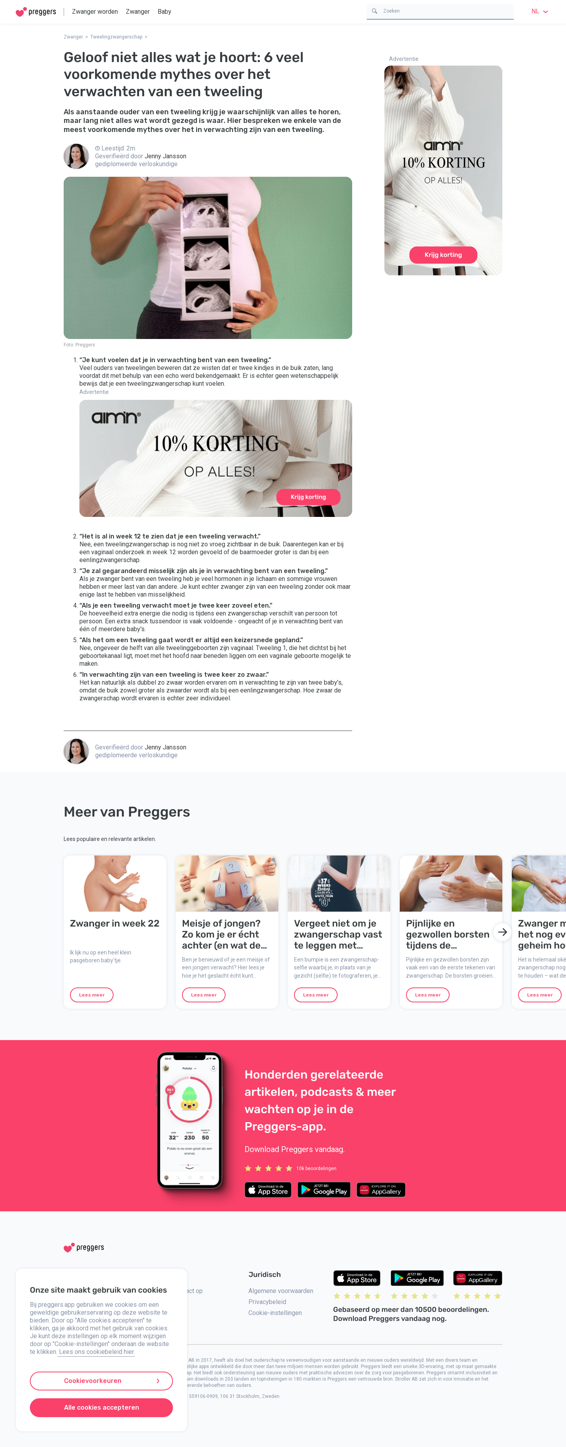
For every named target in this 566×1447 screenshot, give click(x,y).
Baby (164, 11)
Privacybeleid (267, 1302)
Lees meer (92, 995)
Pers (162, 1326)
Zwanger (138, 11)
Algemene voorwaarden (280, 1291)
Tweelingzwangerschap (116, 37)
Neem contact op (179, 1291)
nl (540, 11)
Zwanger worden (95, 11)
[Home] (36, 12)
